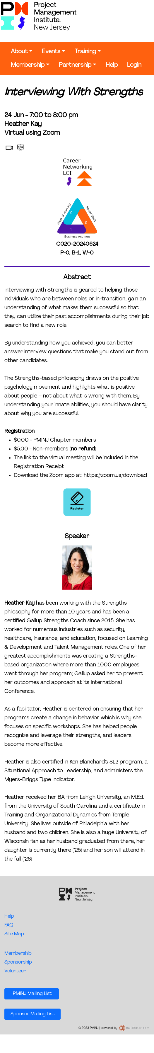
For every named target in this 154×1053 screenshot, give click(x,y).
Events (51, 52)
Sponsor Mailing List (32, 1014)
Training (85, 52)
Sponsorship (18, 962)
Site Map (14, 934)
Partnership (75, 65)
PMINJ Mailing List (31, 994)
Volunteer (15, 971)
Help (112, 65)
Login (134, 65)
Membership (28, 65)
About (19, 52)
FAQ (8, 925)
